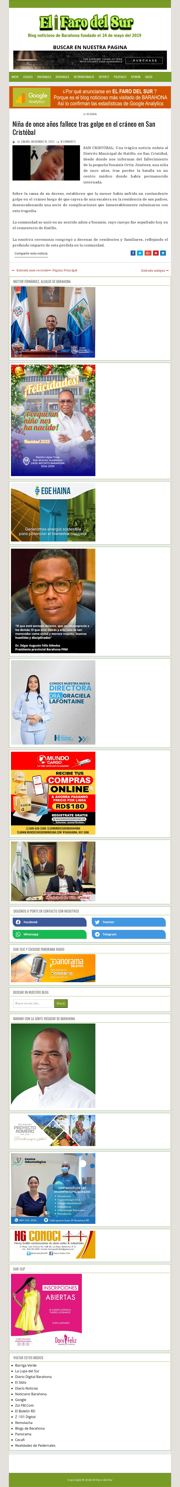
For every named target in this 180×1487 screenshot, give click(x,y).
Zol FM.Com (24, 1405)
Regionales (62, 77)
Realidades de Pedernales (35, 1445)
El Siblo (20, 1382)
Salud (149, 77)
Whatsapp (27, 934)
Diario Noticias (26, 1388)
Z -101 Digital (25, 1416)
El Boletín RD (25, 1411)
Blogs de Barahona (30, 1428)
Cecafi (20, 1439)
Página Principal (64, 270)
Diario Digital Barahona (33, 1376)
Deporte (104, 77)
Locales (28, 77)
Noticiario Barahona (31, 1394)
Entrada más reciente (32, 270)
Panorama (23, 1434)
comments (68, 141)
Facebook (27, 922)
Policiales (120, 77)
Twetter (104, 922)
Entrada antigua (153, 270)
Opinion (136, 77)
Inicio (15, 77)
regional (92, 114)
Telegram (105, 934)
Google (20, 1399)
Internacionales (84, 77)
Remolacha (24, 1422)
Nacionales (44, 77)
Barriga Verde (26, 1365)
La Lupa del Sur (27, 1371)
